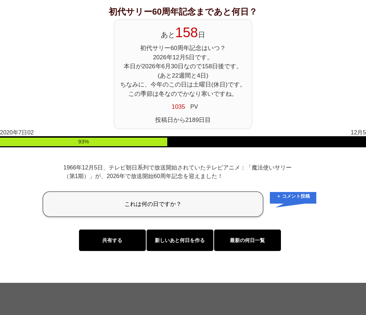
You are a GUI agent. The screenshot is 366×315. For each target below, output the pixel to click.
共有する (112, 240)
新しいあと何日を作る (180, 240)
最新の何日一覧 (247, 240)
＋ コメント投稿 (293, 196)
